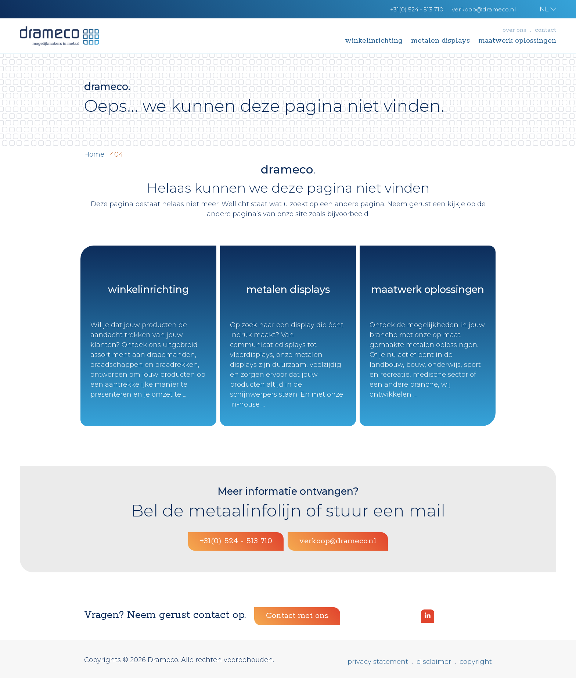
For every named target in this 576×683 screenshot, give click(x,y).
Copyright (476, 666)
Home (94, 154)
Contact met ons (297, 621)
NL (548, 9)
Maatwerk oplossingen (517, 40)
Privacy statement (378, 666)
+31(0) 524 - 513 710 (236, 546)
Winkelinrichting (374, 40)
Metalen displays (440, 40)
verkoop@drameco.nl (337, 546)
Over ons (514, 30)
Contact (545, 30)
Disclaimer (434, 666)
